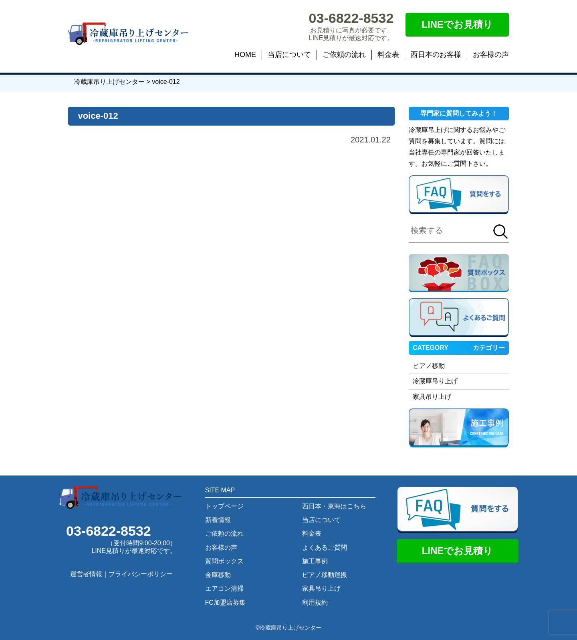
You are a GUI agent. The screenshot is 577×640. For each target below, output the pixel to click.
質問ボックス (224, 561)
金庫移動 (218, 574)
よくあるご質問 (324, 547)
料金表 (388, 55)
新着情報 (218, 519)
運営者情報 (86, 574)
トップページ (224, 506)
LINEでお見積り (457, 24)
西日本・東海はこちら (334, 506)
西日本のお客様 (436, 55)
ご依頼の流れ (344, 55)
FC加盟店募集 (225, 602)
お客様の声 (491, 55)
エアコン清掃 (224, 588)
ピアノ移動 (429, 365)
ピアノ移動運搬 (324, 574)
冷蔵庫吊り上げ (435, 381)
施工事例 (315, 561)
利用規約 (315, 602)
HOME (245, 55)
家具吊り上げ (432, 396)
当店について (289, 55)
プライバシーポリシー (141, 574)
